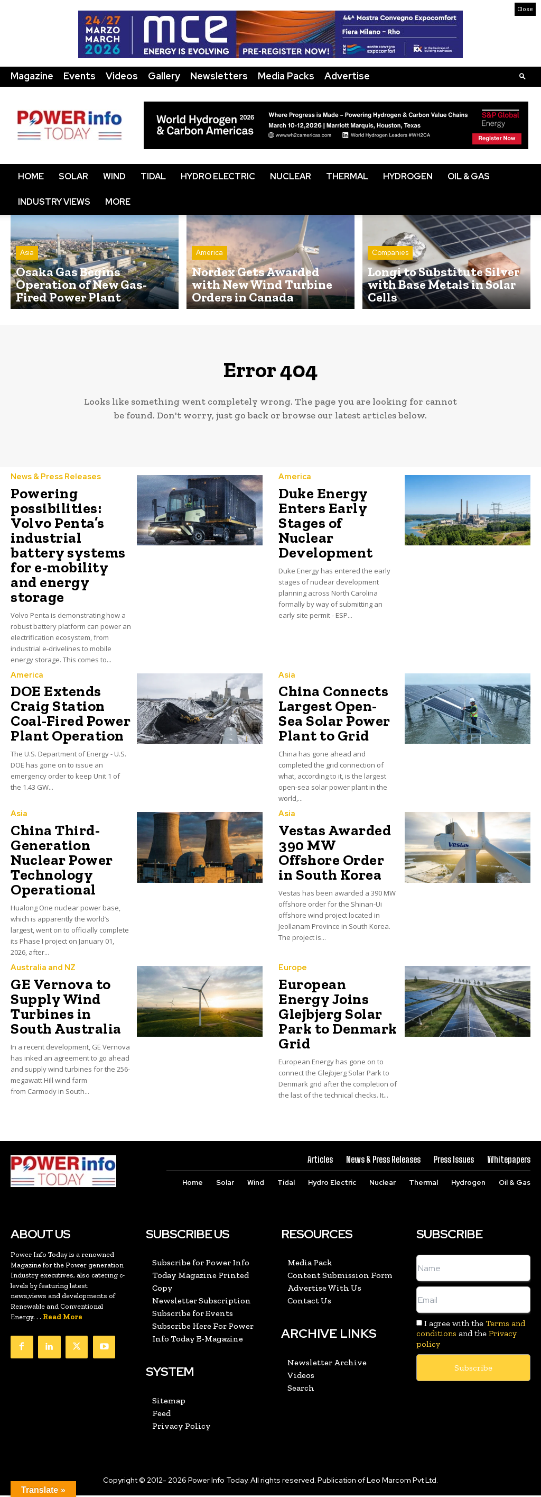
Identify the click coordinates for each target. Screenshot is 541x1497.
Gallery (164, 76)
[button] (522, 76)
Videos (122, 76)
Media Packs (286, 76)
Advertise (347, 76)
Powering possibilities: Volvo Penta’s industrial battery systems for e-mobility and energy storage (68, 549)
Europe (291, 971)
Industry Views (54, 201)
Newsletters (219, 76)
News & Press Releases (54, 481)
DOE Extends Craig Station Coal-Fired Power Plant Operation (70, 718)
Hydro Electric (218, 176)
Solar (73, 176)
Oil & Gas (468, 176)
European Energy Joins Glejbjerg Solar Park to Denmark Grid (337, 1017)
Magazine (32, 76)
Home (31, 176)
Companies (390, 271)
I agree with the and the (470, 1336)
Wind (114, 176)
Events (79, 76)
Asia (27, 271)
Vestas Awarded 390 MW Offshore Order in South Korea (334, 856)
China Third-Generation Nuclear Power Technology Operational (62, 863)
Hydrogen (408, 176)
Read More (62, 1319)
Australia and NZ (40, 971)
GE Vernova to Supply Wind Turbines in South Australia (66, 1009)
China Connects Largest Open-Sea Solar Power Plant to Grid (334, 718)
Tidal (153, 176)
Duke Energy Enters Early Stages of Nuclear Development (325, 527)
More (117, 201)
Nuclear (290, 176)
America (209, 271)
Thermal (347, 176)
